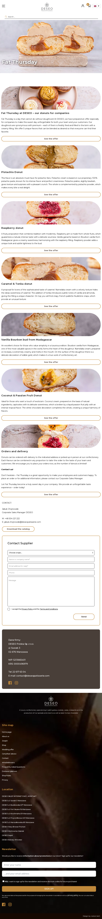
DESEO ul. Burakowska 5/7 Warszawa (17, 805)
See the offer (51, 139)
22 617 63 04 (19, 672)
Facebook (10, 683)
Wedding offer (8, 750)
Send (83, 616)
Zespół (4, 741)
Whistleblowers (8, 763)
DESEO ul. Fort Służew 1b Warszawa (16, 809)
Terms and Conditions (49, 609)
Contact (5, 758)
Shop (4, 745)
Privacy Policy (27, 609)
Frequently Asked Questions (13, 767)
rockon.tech (95, 916)
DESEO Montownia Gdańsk (13, 831)
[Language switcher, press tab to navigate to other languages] (96, 6)
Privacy (5, 780)
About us (5, 736)
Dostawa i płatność (9, 771)
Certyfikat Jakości (9, 754)
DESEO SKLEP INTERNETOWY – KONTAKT (19, 796)
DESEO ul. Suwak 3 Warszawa (14, 801)
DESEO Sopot (7, 835)
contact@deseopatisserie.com (33, 676)
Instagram (16, 683)
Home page (7, 732)
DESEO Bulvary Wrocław (12, 840)
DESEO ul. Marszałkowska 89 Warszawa (18, 822)
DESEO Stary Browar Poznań (13, 827)
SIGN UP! (49, 889)
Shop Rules (6, 776)
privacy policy (73, 895)
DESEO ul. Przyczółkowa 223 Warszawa (18, 818)
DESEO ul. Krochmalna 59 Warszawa (16, 814)
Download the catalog (18, 529)
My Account (82, 4)
